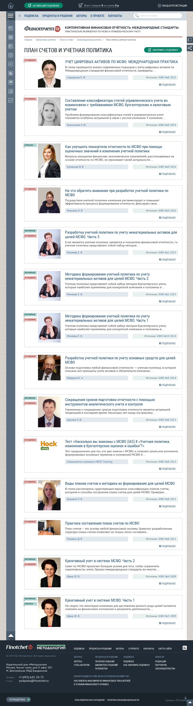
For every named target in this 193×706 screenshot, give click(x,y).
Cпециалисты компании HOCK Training (89, 461)
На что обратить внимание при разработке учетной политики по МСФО (116, 192)
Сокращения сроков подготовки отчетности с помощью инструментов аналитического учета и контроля (110, 401)
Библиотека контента (46, 39)
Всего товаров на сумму (101, 5)
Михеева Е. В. (75, 252)
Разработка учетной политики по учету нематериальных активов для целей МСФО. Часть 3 (121, 234)
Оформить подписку (163, 50)
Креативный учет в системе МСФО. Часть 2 (100, 560)
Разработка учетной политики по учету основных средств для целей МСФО (120, 360)
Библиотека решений (106, 664)
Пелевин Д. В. (75, 539)
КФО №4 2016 (167, 210)
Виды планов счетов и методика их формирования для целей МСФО (120, 483)
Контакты (115, 16)
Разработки (101, 668)
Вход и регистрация (174, 5)
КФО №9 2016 (167, 166)
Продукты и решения (57, 16)
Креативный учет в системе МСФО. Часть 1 (100, 600)
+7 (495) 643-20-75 (31, 677)
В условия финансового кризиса (91, 684)
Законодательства (165, 668)
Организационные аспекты (89, 39)
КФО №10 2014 (166, 336)
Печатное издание (105, 661)
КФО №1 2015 (167, 294)
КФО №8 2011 (167, 499)
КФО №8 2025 (167, 77)
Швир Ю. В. (73, 576)
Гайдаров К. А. (75, 378)
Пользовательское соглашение (90, 699)
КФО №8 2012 (167, 419)
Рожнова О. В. (75, 210)
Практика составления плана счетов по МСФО (102, 523)
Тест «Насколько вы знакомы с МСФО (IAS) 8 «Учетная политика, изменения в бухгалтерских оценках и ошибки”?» (117, 443)
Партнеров (161, 664)
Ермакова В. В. (75, 166)
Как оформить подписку (136, 664)
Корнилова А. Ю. (76, 125)
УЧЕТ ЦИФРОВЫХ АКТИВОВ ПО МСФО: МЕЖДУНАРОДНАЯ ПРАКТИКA (121, 61)
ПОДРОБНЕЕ (169, 84)
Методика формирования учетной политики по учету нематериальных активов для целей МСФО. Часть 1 (107, 318)
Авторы (81, 16)
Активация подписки (43, 5)
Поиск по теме (66, 39)
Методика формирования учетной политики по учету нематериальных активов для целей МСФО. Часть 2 (107, 276)
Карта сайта (165, 648)
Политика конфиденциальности (123, 699)
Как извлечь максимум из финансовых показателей (102, 680)
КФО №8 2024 (167, 125)
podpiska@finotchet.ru (34, 681)
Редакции (160, 661)
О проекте (97, 16)
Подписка (31, 16)
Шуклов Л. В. (74, 419)
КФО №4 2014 (167, 378)
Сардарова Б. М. (76, 77)
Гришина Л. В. (75, 499)
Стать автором (82, 664)
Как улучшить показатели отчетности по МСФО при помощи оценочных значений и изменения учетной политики (113, 148)
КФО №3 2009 (167, 616)
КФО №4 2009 (167, 576)
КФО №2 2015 (167, 252)
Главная (28, 39)
